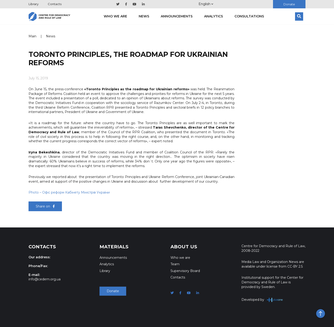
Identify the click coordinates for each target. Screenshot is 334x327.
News (144, 16)
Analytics (213, 16)
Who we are (115, 16)
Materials (114, 246)
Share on (45, 206)
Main (32, 36)
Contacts (54, 4)
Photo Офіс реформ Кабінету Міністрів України (69, 192)
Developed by (262, 300)
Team (175, 264)
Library (34, 4)
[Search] (299, 16)
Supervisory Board (185, 271)
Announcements (177, 16)
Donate (289, 4)
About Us (183, 246)
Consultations (249, 16)
